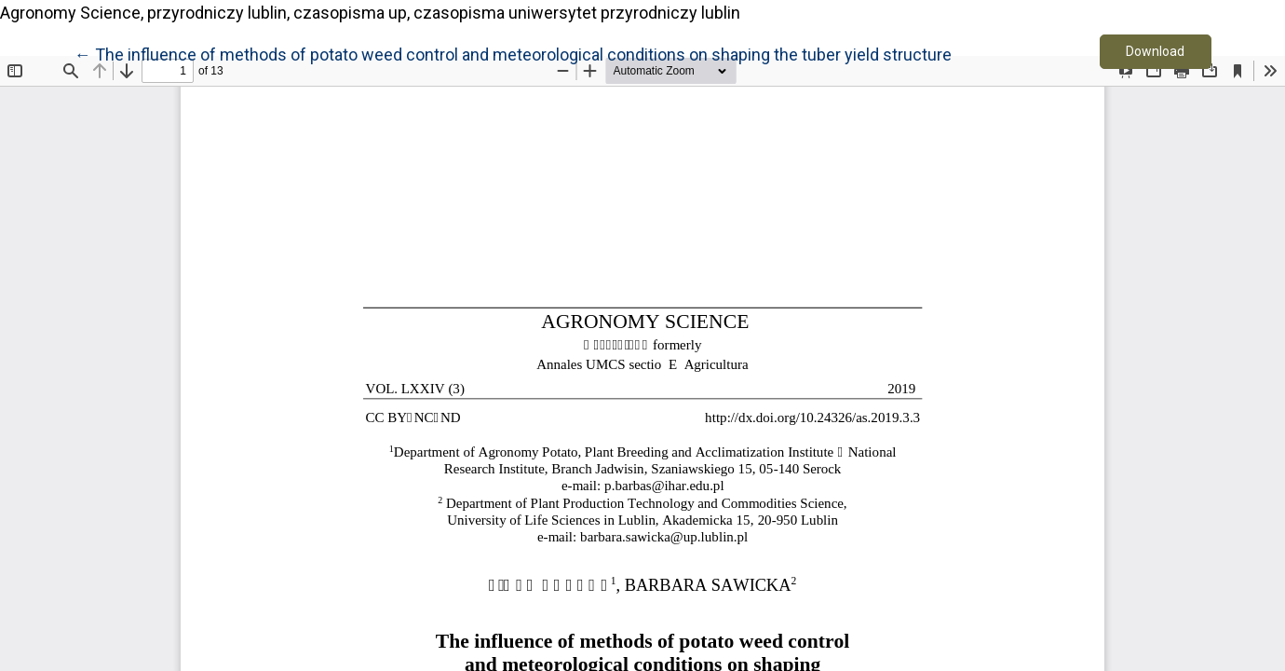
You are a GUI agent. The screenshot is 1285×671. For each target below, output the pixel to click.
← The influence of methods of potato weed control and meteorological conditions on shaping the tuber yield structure (513, 53)
